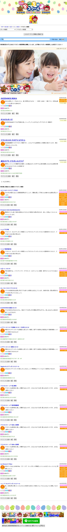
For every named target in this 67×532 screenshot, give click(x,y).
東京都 (6, 26)
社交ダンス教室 (63, 476)
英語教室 (63, 204)
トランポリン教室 (63, 201)
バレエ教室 (63, 272)
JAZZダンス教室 (63, 101)
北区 (11, 26)
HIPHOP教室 (62, 99)
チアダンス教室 (63, 193)
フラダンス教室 (63, 195)
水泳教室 (63, 197)
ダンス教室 (16, 26)
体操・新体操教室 (63, 199)
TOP (2, 26)
